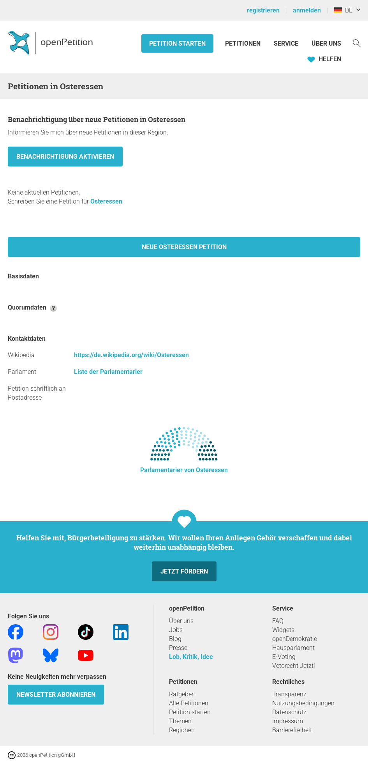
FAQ (277, 621)
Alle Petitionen (188, 703)
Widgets (283, 630)
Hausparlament (293, 647)
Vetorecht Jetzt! (293, 665)
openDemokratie (294, 639)
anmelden (307, 10)
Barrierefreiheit (292, 730)
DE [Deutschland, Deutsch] (343, 10)
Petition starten (177, 43)
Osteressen (106, 201)
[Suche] (357, 42)
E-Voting (284, 656)
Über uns (181, 621)
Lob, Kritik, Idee (191, 656)
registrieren (263, 10)
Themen (180, 721)
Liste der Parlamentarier (108, 371)
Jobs (176, 630)
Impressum (287, 721)
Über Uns (326, 43)
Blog (175, 639)
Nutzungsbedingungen (303, 703)
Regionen (182, 730)
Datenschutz (289, 712)
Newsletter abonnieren (55, 694)
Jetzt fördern (184, 571)
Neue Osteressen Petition (184, 247)
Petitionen (243, 43)
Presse (178, 647)
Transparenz (289, 694)
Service (286, 43)
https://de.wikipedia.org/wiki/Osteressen (131, 355)
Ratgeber (181, 694)
